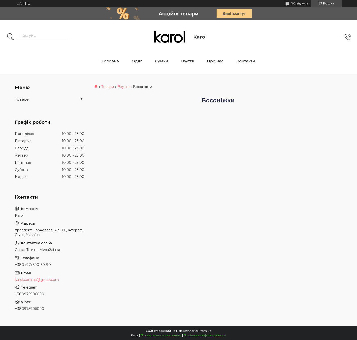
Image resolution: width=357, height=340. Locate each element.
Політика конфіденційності (205, 335)
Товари (107, 87)
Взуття (187, 61)
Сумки (161, 61)
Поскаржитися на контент (161, 335)
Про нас (215, 61)
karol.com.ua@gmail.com (37, 279)
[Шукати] (10, 37)
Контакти (245, 61)
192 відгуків (299, 3)
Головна (110, 61)
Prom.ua (204, 331)
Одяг (137, 61)
